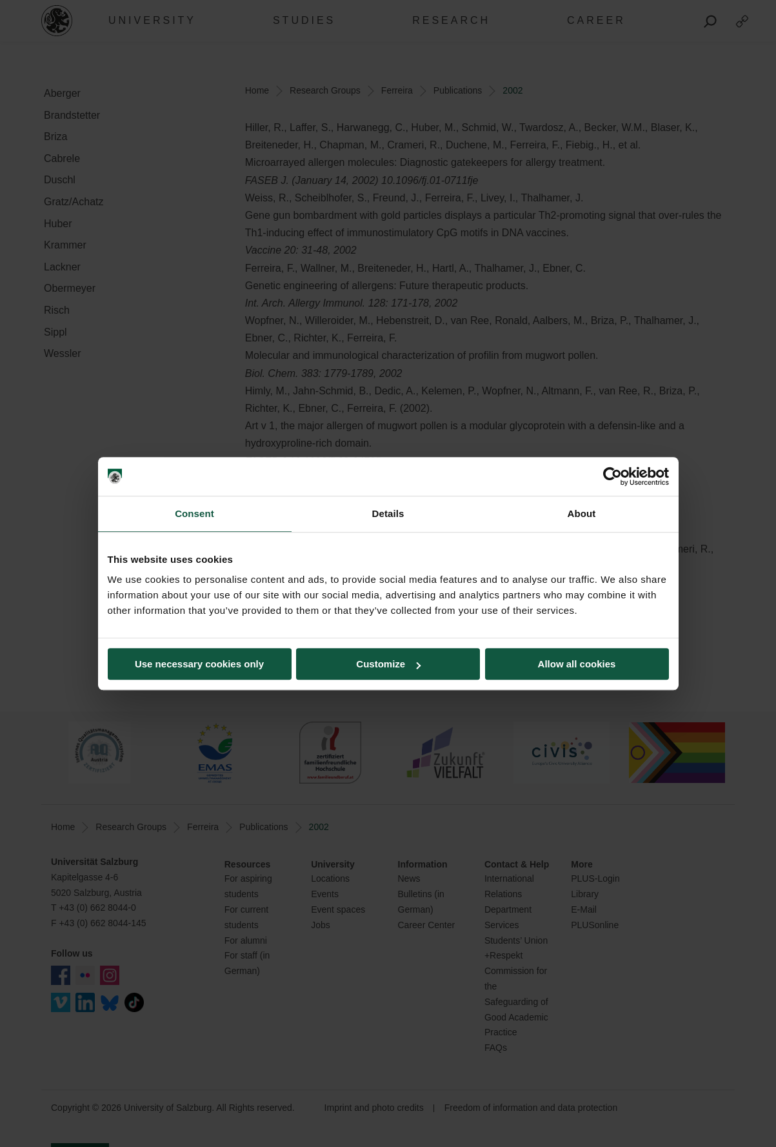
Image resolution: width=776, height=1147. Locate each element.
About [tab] (582, 513)
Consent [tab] (194, 513)
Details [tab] (388, 513)
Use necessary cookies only (199, 663)
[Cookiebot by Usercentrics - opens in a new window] (612, 476)
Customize (388, 663)
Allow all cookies (577, 663)
